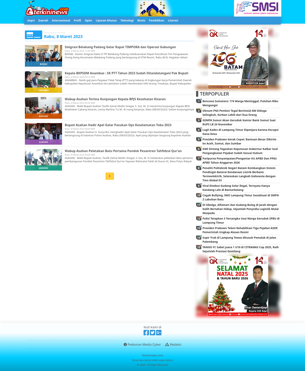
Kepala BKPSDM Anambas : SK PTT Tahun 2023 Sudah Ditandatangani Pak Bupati (126, 73)
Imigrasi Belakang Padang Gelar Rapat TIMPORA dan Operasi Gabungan (120, 47)
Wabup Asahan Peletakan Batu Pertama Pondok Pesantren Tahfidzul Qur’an (123, 151)
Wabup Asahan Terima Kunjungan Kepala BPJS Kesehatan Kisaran (115, 99)
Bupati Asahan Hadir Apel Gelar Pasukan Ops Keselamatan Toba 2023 (118, 125)
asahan (43, 116)
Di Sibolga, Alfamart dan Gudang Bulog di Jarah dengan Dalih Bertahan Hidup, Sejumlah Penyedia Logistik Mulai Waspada (240, 209)
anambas (43, 90)
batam (43, 64)
